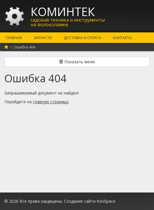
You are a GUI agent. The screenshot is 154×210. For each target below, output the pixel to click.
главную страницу (50, 101)
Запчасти (42, 37)
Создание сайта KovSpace (89, 201)
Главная (14, 37)
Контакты (122, 37)
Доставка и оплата (82, 37)
